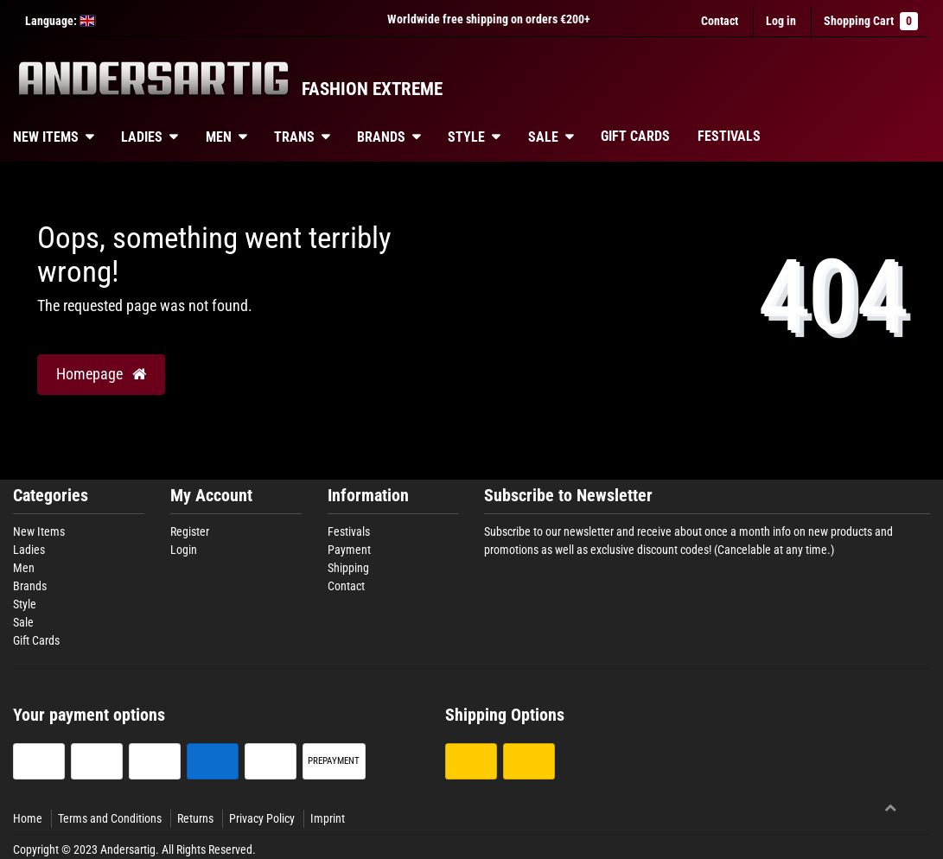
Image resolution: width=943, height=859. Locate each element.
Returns (195, 818)
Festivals (729, 136)
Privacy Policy (262, 818)
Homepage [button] (101, 374)
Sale (543, 137)
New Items (39, 531)
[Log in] (781, 21)
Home (27, 818)
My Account (211, 496)
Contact (719, 21)
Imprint (327, 818)
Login (183, 550)
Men (219, 137)
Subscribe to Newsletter (568, 496)
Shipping (348, 568)
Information (368, 496)
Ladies (141, 137)
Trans (294, 137)
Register (189, 531)
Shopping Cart (871, 21)
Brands (381, 137)
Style (466, 137)
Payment (349, 550)
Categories (50, 496)
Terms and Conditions (110, 818)
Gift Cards (635, 136)
